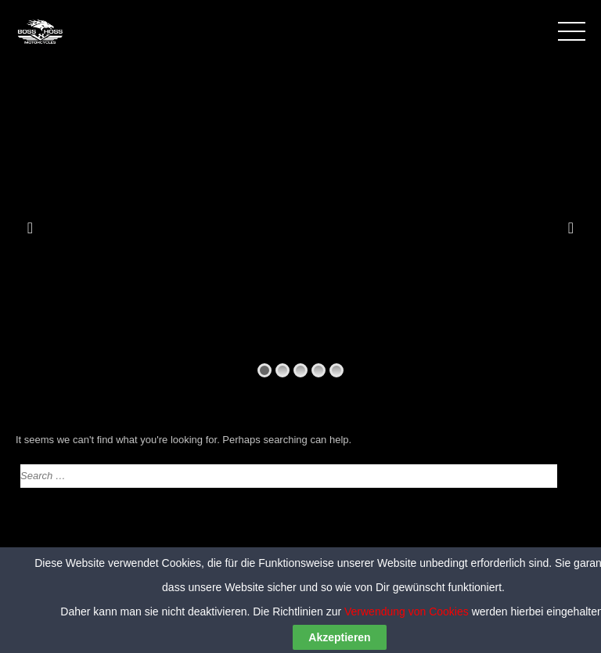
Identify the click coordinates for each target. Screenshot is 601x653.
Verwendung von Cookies (406, 634)
